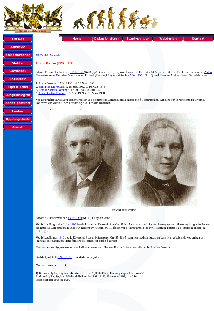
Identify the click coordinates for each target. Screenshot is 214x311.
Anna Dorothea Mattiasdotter (66, 75)
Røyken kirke (116, 75)
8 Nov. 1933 (65, 257)
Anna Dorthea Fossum (51, 93)
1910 (61, 237)
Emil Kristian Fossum (52, 86)
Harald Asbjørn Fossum (53, 89)
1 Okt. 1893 (75, 218)
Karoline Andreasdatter (173, 75)
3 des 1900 (69, 224)
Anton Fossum (47, 83)
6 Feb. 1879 (77, 72)
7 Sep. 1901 (137, 75)
